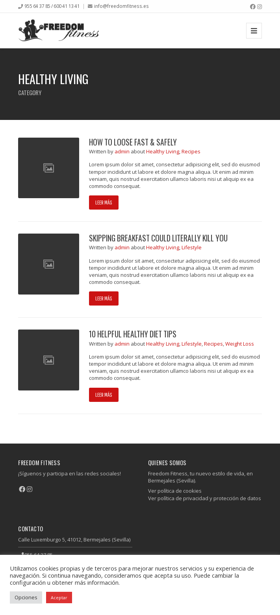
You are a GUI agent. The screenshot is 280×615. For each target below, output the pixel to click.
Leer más (103, 202)
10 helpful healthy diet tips (132, 334)
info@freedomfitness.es (121, 6)
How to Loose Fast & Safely (133, 142)
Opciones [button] (26, 597)
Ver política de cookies (175, 490)
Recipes (191, 151)
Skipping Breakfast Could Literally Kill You (158, 238)
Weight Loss (239, 343)
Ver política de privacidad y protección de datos (204, 498)
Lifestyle (192, 247)
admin (123, 151)
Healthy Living (162, 151)
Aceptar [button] (59, 597)
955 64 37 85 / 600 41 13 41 (52, 6)
